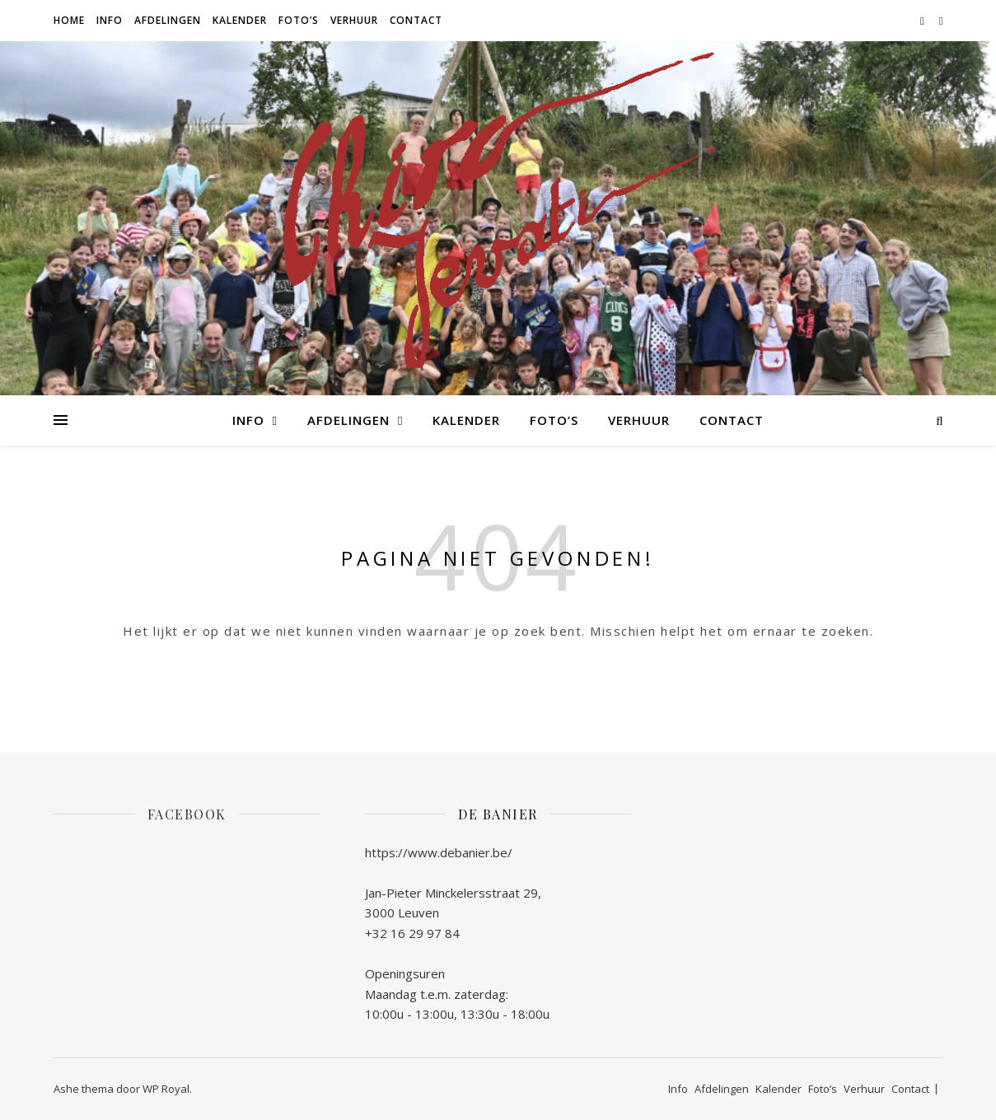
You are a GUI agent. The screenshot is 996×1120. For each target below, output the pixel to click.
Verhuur (354, 20)
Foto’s (298, 20)
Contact (416, 20)
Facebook (187, 814)
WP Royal (166, 1088)
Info (109, 20)
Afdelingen (167, 20)
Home (69, 20)
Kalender (240, 20)
